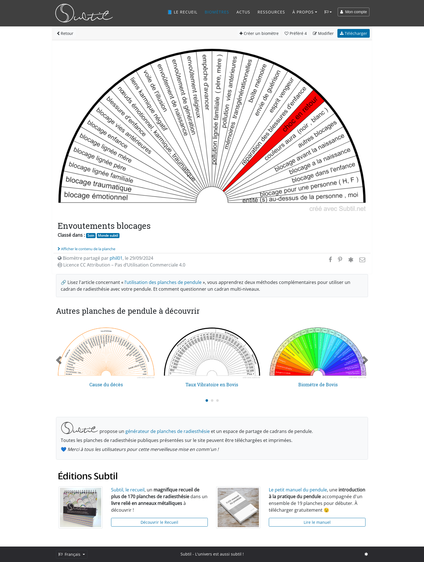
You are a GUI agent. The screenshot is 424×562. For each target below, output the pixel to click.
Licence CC (121, 265)
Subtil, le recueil (128, 490)
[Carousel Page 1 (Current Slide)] (207, 400)
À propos (303, 12)
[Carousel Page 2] (212, 400)
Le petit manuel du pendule (298, 490)
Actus (243, 12)
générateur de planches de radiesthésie (167, 431)
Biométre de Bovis (318, 384)
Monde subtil (108, 235)
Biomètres (217, 12)
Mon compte (353, 12)
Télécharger (353, 33)
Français (70, 554)
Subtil (186, 554)
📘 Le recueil (182, 12)
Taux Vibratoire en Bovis (212, 384)
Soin (90, 235)
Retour (65, 33)
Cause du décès (106, 384)
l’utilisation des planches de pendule (163, 282)
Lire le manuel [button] (317, 522)
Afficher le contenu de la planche (86, 248)
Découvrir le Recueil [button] (159, 522)
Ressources (271, 12)
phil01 (116, 258)
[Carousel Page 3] (217, 400)
